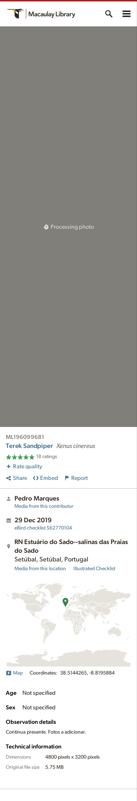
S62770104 (43, 528)
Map (14, 673)
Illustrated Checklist (94, 568)
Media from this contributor (43, 506)
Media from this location (40, 568)
